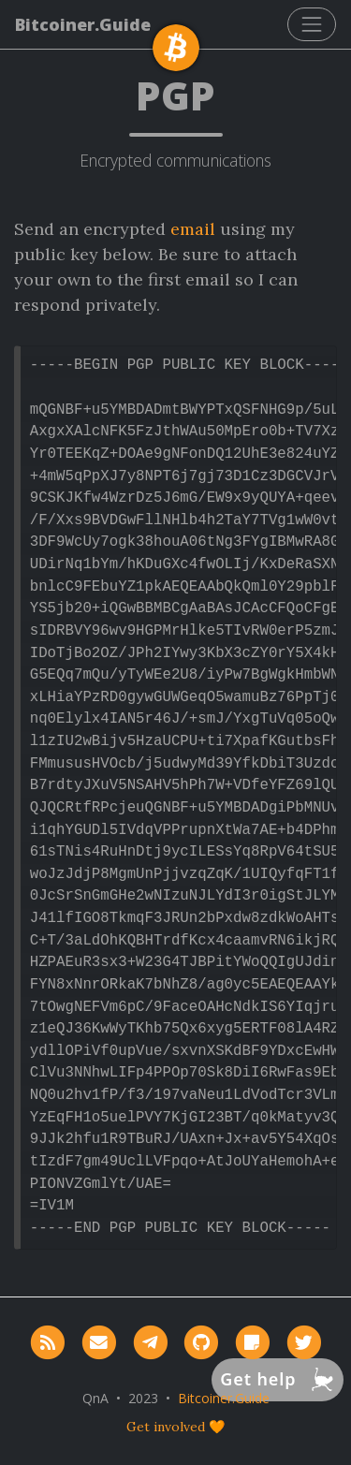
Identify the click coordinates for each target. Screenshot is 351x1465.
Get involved (165, 1426)
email (192, 229)
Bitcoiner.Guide (83, 24)
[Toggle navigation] (311, 24)
